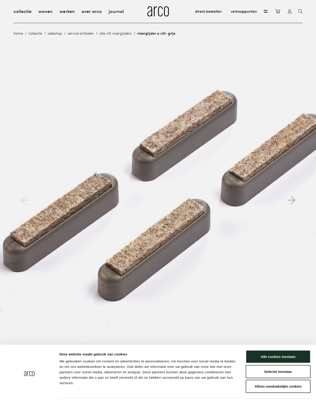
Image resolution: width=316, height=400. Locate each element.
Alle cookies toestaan (278, 341)
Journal (116, 11)
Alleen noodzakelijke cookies (278, 370)
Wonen (45, 11)
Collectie (23, 11)
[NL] (265, 11)
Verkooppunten (244, 11)
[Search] (300, 11)
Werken (67, 11)
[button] (291, 200)
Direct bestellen (208, 11)
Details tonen (245, 391)
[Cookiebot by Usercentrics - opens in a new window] (29, 391)
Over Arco (92, 11)
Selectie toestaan (278, 355)
